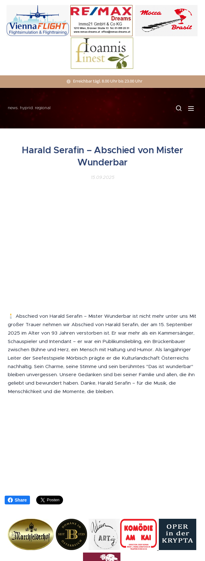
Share (17, 500)
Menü (191, 108)
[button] (178, 108)
